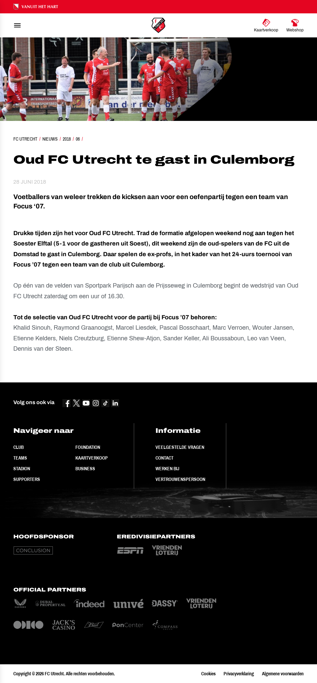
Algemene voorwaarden (283, 674)
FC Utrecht (25, 139)
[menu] (17, 25)
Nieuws (50, 139)
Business (85, 469)
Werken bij (167, 469)
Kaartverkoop (91, 458)
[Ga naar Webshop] (295, 25)
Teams (20, 458)
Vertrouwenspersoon (180, 479)
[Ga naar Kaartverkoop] (266, 25)
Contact (164, 458)
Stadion (21, 469)
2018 (67, 139)
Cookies (208, 674)
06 (78, 139)
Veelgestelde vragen (179, 447)
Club (18, 447)
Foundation (87, 447)
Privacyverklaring (239, 674)
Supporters (26, 479)
